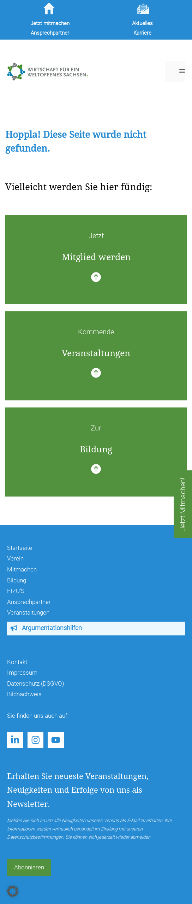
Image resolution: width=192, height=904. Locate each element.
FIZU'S (15, 590)
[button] (12, 891)
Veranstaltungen (28, 612)
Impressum (22, 672)
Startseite (19, 547)
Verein (15, 558)
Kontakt (17, 661)
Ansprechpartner (29, 601)
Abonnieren (29, 867)
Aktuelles (142, 23)
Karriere (142, 33)
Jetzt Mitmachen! (183, 504)
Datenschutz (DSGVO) (35, 683)
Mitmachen (22, 569)
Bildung (16, 580)
